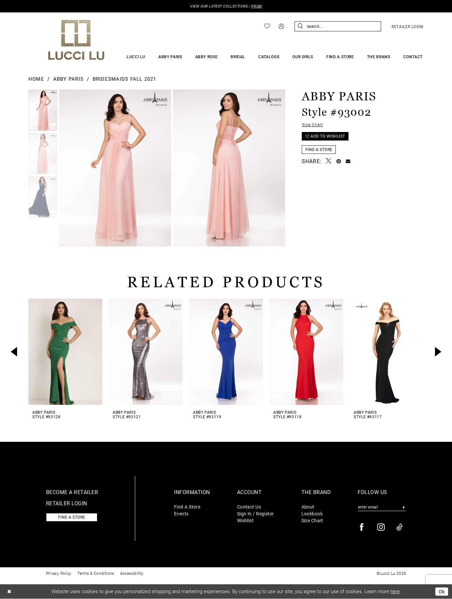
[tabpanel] (42, 111)
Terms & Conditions (95, 573)
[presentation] (65, 352)
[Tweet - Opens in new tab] (329, 162)
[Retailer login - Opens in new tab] (407, 26)
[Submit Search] (301, 26)
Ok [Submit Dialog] (442, 591)
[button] (281, 26)
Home (36, 79)
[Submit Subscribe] (404, 507)
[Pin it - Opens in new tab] (339, 162)
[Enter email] (382, 507)
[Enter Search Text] (338, 26)
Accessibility (132, 573)
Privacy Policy (59, 573)
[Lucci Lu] (76, 40)
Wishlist (245, 520)
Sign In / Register (255, 513)
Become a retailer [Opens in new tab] (72, 492)
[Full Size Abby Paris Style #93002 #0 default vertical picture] (115, 168)
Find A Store (187, 507)
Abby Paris (68, 79)
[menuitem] (267, 26)
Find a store (72, 517)
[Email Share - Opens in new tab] (348, 162)
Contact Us (249, 507)
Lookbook (312, 513)
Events (181, 513)
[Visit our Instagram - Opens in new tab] (381, 527)
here (395, 591)
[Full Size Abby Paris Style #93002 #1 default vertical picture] (229, 168)
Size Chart (312, 520)
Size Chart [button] (312, 124)
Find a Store (318, 150)
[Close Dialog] (9, 592)
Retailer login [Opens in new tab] (66, 503)
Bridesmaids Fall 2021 (124, 79)
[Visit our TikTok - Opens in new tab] (400, 527)
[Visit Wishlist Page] (267, 26)
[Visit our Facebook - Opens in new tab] (362, 527)
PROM (256, 6)
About (308, 507)
